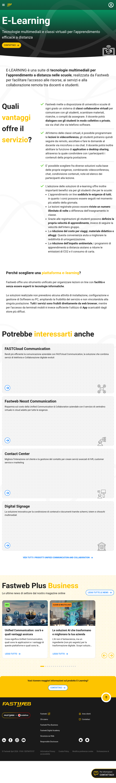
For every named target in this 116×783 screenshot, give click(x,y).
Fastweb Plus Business (49, 725)
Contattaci (86, 719)
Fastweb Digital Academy (50, 730)
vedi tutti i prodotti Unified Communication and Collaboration (56, 557)
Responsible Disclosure (49, 742)
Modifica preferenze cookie (82, 751)
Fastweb (43, 714)
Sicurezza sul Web (47, 736)
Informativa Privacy (47, 751)
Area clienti (86, 714)
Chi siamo (44, 719)
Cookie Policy (64, 751)
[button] (42, 666)
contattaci (10, 45)
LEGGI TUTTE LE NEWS (98, 592)
